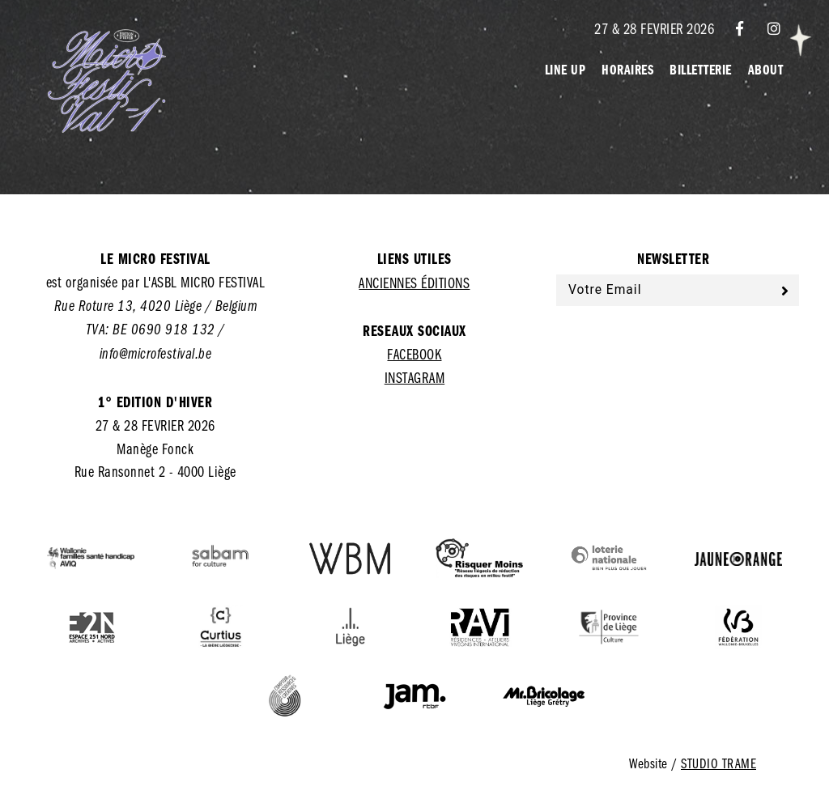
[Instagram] (774, 28)
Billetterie (701, 69)
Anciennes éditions (414, 282)
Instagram (415, 377)
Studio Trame (718, 763)
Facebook (414, 353)
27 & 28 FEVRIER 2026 (654, 28)
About (766, 69)
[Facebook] (739, 28)
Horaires (627, 69)
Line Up (565, 69)
